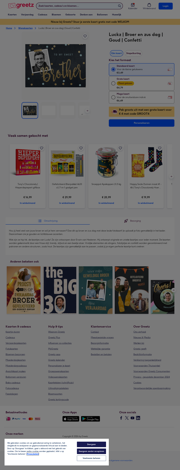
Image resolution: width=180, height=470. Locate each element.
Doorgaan (91, 444)
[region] (56, 451)
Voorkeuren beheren (91, 458)
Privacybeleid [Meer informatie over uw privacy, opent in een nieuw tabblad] (33, 454)
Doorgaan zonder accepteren (91, 451)
